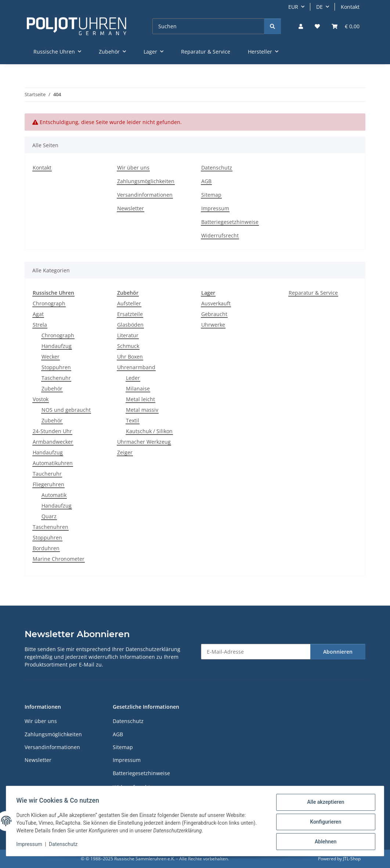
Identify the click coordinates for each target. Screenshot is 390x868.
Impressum (31, 845)
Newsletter (130, 208)
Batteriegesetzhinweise (230, 221)
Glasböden (130, 324)
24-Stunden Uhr (52, 431)
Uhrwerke (213, 324)
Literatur (127, 335)
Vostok (40, 399)
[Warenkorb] (345, 26)
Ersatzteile (130, 313)
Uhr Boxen (130, 356)
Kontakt (350, 6)
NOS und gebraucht (66, 409)
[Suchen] (208, 26)
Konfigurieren (323, 823)
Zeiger (125, 452)
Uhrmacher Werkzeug (144, 441)
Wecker (50, 356)
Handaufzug (56, 345)
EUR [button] (293, 6)
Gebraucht (214, 313)
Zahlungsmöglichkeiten (145, 181)
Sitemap (211, 194)
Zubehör (51, 388)
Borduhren (46, 548)
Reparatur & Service (313, 292)
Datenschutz (65, 845)
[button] (301, 26)
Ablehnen (324, 842)
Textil (132, 420)
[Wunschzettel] (317, 26)
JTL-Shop (352, 859)
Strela (40, 324)
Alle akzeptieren (323, 804)
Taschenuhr (56, 377)
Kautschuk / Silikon (149, 431)
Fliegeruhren (48, 484)
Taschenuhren (50, 526)
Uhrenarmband (136, 367)
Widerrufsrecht (220, 235)
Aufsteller (129, 303)
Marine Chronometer (58, 558)
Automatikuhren (53, 463)
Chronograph (49, 303)
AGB (206, 181)
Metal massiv (142, 409)
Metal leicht (140, 399)
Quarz (49, 516)
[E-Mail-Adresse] (256, 652)
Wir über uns (133, 167)
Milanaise (138, 388)
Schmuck (128, 345)
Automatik (53, 494)
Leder (133, 377)
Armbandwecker (53, 441)
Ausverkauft (216, 303)
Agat (38, 313)
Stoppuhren (56, 367)
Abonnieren (338, 651)
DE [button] (319, 6)
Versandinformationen (145, 194)
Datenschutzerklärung (153, 649)
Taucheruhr (47, 473)
